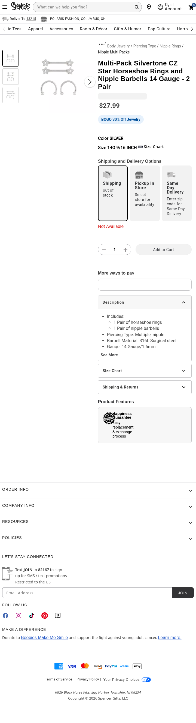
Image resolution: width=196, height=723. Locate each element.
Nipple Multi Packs (114, 52)
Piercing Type (144, 46)
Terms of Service (58, 679)
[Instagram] (18, 615)
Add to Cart (163, 250)
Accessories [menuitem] (61, 28)
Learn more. (169, 637)
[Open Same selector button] (19, 19)
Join (182, 593)
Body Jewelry (118, 46)
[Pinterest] (44, 615)
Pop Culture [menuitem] (159, 28)
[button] (58, 76)
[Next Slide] (89, 81)
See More (109, 355)
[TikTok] (31, 615)
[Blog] (57, 615)
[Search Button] (137, 7)
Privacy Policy (87, 679)
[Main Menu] (5, 7)
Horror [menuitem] (183, 28)
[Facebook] (5, 615)
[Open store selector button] (73, 19)
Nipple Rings (170, 46)
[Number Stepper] (114, 249)
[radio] (113, 193)
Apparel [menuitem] (35, 28)
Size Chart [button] (151, 146)
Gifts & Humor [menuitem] (127, 28)
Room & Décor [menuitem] (93, 28)
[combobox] (87, 7)
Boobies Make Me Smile (44, 637)
